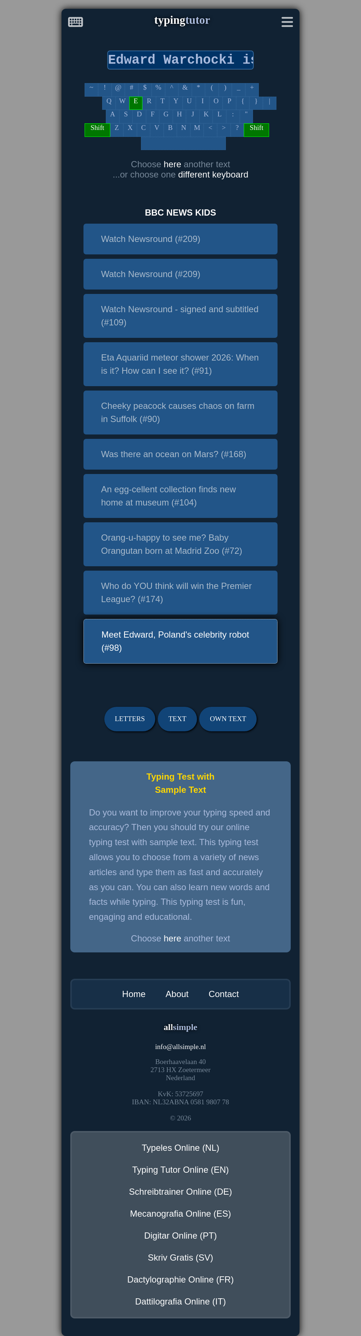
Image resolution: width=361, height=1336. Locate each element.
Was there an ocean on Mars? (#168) (173, 454)
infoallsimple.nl (180, 1046)
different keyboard (213, 174)
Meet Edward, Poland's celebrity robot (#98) (175, 641)
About (177, 994)
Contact (224, 994)
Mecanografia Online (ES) (180, 1214)
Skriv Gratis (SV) (180, 1257)
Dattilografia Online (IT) (180, 1301)
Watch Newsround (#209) (150, 239)
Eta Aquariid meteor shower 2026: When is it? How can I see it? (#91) (180, 364)
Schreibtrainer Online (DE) (180, 1192)
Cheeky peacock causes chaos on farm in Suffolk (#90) (177, 412)
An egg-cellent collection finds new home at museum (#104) (168, 495)
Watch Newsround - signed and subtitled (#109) (179, 315)
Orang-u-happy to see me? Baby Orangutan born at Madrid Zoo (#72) (171, 544)
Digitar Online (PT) (180, 1235)
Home (134, 994)
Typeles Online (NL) (180, 1148)
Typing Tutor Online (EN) (180, 1170)
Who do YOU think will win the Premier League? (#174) (176, 592)
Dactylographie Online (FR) (180, 1279)
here (174, 164)
